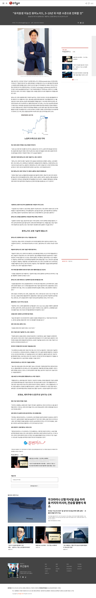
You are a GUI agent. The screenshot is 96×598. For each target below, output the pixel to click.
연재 (68, 564)
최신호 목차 (69, 566)
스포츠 (46, 571)
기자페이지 (69, 571)
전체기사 (47, 573)
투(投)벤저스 (15, 455)
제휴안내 (28, 588)
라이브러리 (69, 568)
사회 (46, 566)
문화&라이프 (48, 568)
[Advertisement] (31, 192)
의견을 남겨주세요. (17, 479)
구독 (22, 454)
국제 (57, 566)
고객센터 (32, 588)
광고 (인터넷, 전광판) (21, 588)
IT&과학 (57, 568)
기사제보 (79, 564)
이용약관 (37, 588)
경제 (57, 564)
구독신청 (79, 566)
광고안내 (79, 568)
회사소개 (14, 588)
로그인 (92, 3)
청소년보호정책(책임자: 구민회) (54, 588)
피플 (57, 571)
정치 (46, 564)
